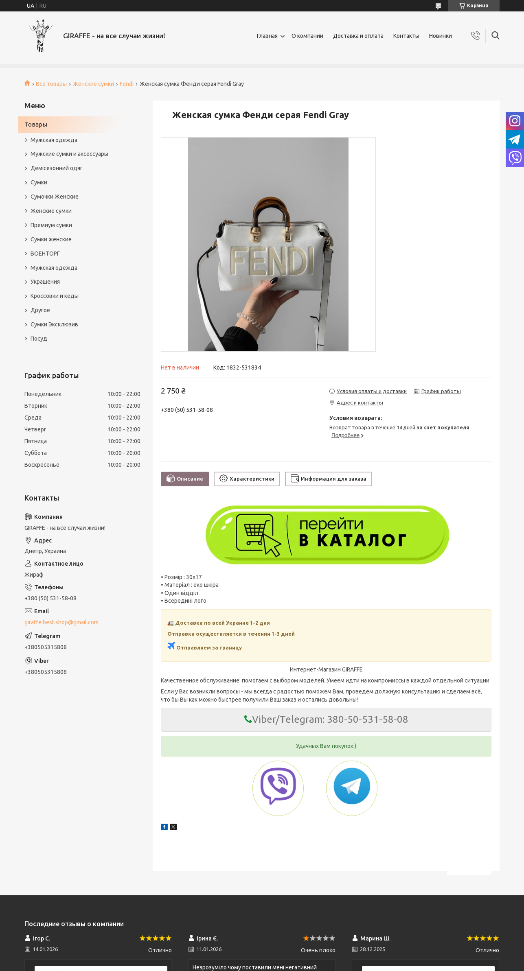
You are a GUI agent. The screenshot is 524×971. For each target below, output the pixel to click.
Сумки (39, 182)
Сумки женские (51, 239)
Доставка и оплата (358, 36)
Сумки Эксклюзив (54, 324)
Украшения (45, 281)
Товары (35, 124)
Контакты (406, 36)
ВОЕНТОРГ (45, 253)
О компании (307, 36)
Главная (267, 36)
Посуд (39, 338)
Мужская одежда (54, 140)
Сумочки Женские (55, 196)
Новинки (440, 36)
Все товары (51, 84)
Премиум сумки (51, 225)
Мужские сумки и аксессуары (69, 154)
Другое (40, 310)
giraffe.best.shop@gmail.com (61, 622)
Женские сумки (93, 84)
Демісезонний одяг (57, 168)
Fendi (127, 84)
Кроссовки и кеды (55, 296)
